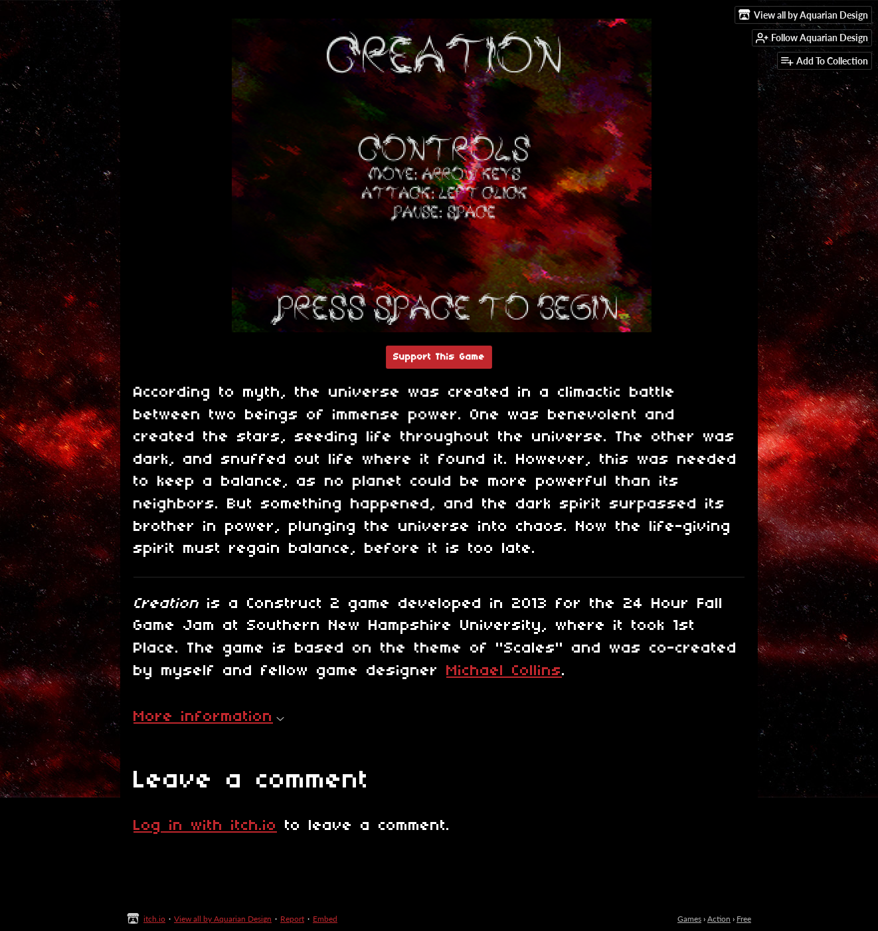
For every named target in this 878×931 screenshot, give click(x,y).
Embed (325, 919)
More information (208, 717)
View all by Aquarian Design (223, 919)
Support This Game (439, 357)
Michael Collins (504, 671)
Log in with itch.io (205, 826)
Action (719, 919)
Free (744, 919)
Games (689, 919)
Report (292, 919)
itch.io (154, 919)
